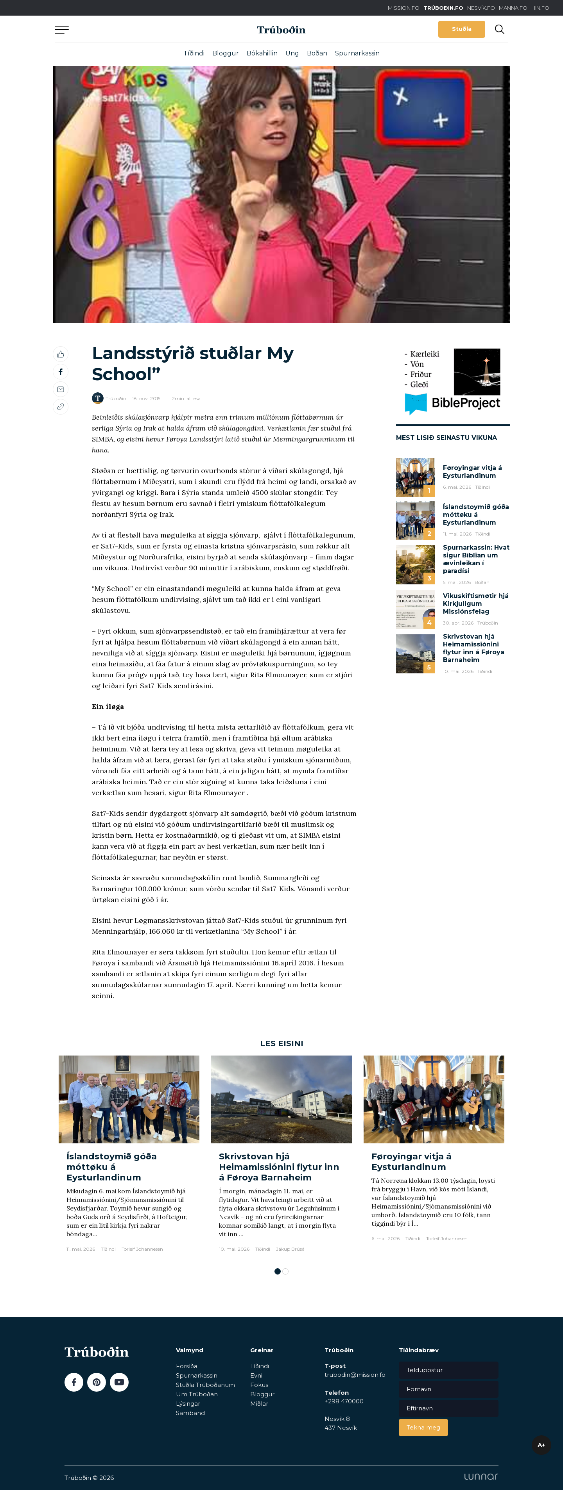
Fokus (259, 1385)
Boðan (317, 53)
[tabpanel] (129, 1158)
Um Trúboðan (197, 1394)
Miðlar (259, 1403)
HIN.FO (540, 8)
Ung (292, 53)
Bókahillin (262, 53)
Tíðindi (193, 53)
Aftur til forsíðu (127, 29)
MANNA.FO (513, 8)
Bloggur (225, 53)
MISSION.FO (404, 8)
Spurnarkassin (357, 53)
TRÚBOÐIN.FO (443, 8)
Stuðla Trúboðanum (205, 1385)
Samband (190, 1413)
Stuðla (462, 28)
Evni (256, 1375)
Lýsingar (188, 1403)
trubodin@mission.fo (355, 1374)
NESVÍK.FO (481, 8)
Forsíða (186, 1366)
